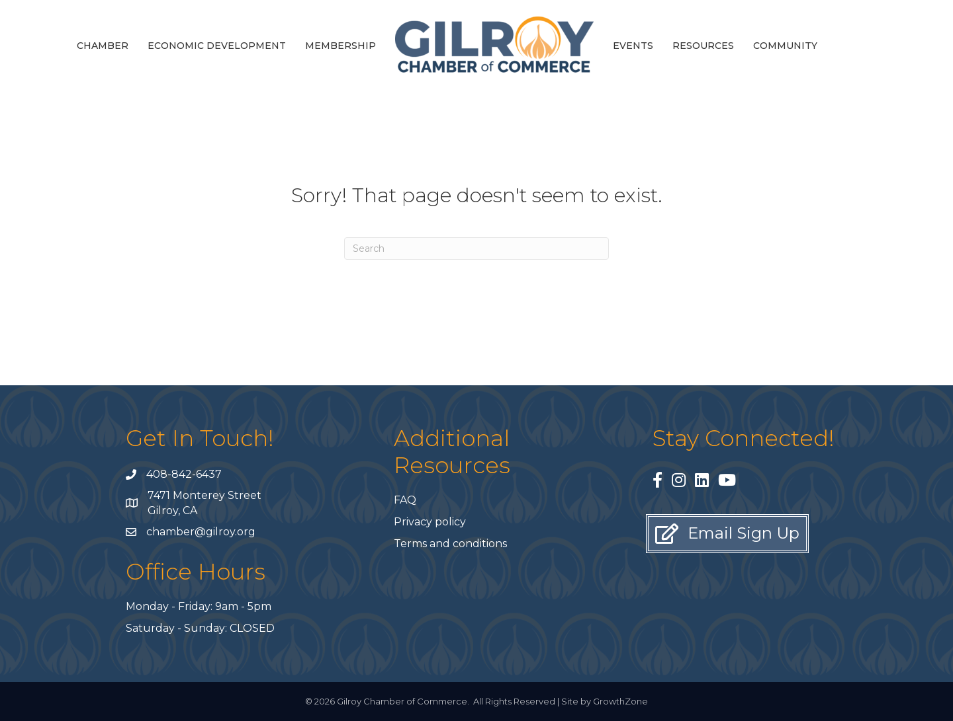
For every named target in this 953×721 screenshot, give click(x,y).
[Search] (476, 248)
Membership (340, 46)
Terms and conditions (450, 543)
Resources (703, 46)
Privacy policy (430, 521)
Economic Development (217, 46)
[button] (727, 533)
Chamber (102, 46)
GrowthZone (620, 701)
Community (785, 46)
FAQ (405, 500)
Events (633, 46)
